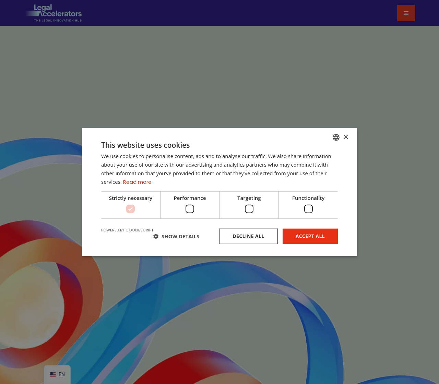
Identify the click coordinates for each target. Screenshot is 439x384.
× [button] (345, 137)
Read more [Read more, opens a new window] (137, 181)
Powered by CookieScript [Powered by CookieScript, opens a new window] (127, 230)
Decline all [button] (248, 236)
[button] (176, 236)
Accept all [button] (310, 236)
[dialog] (219, 192)
